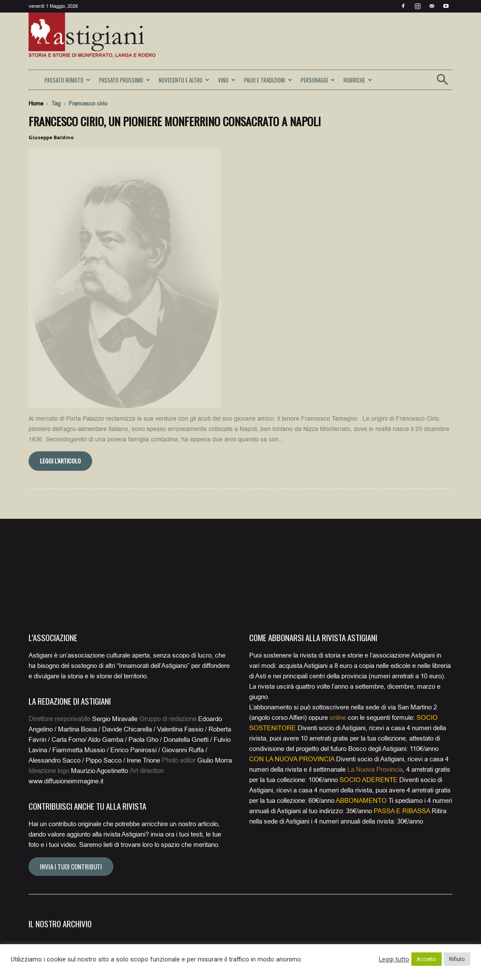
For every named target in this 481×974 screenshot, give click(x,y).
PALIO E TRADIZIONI (268, 80)
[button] (442, 82)
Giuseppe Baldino (51, 137)
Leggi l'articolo (60, 321)
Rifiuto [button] (457, 959)
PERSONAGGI (318, 80)
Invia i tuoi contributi (71, 727)
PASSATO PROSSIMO (124, 80)
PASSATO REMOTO (67, 80)
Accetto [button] (426, 959)
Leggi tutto (394, 959)
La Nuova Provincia (375, 630)
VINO (226, 80)
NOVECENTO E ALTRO (184, 80)
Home (36, 103)
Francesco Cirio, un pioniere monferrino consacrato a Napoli (175, 121)
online (338, 578)
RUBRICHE (357, 80)
